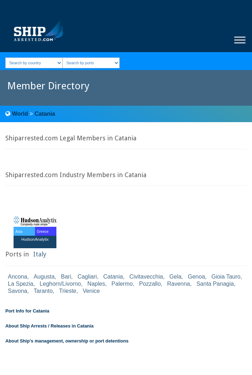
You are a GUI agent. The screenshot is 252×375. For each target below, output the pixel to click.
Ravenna (178, 284)
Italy (39, 254)
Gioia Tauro (226, 277)
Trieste (67, 291)
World (20, 114)
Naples (96, 284)
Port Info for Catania (27, 311)
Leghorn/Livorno (60, 284)
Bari (66, 277)
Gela (176, 277)
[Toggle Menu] (240, 40)
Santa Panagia (215, 284)
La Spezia (20, 284)
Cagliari (87, 277)
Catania (45, 114)
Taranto (43, 291)
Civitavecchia (146, 277)
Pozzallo (150, 284)
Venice (91, 291)
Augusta (44, 277)
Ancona (17, 277)
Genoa (196, 277)
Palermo (122, 284)
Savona (17, 291)
